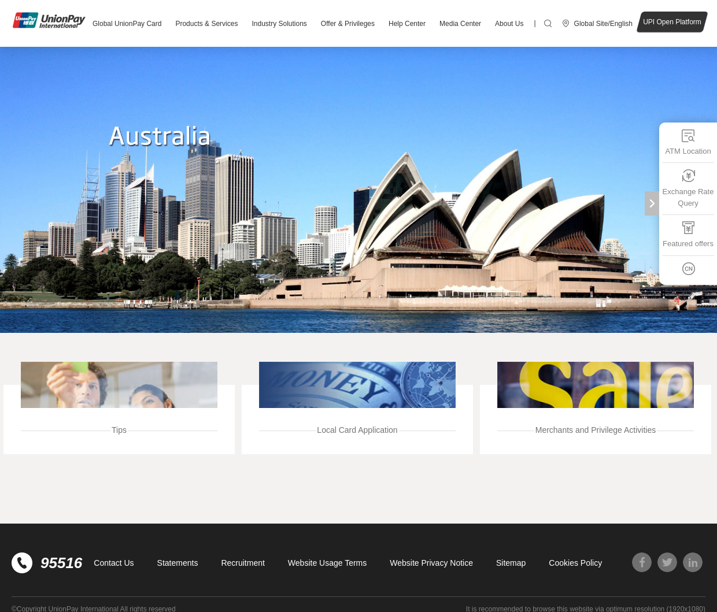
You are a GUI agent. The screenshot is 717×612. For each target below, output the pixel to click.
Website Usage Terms (327, 563)
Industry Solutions (279, 24)
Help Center (407, 24)
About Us (509, 24)
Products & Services (206, 24)
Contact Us (114, 563)
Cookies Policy (575, 563)
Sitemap (511, 563)
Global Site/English (603, 24)
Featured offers (688, 234)
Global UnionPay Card (127, 24)
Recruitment (242, 563)
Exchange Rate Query (688, 188)
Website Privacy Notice (431, 563)
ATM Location (688, 141)
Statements (177, 563)
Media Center (460, 24)
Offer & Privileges (348, 24)
